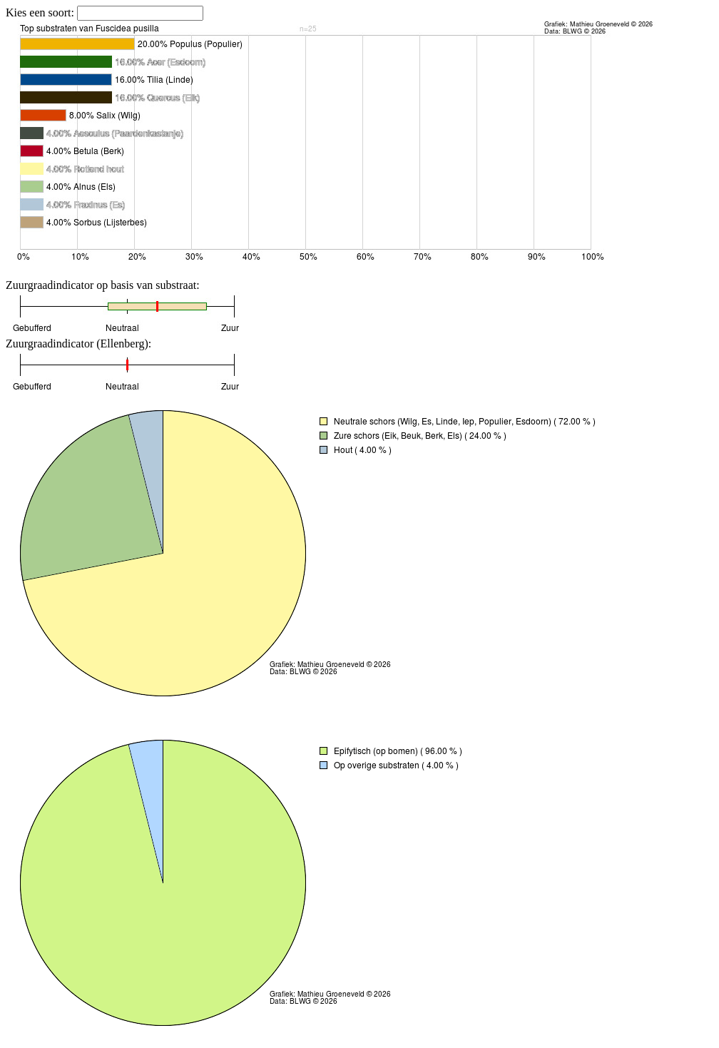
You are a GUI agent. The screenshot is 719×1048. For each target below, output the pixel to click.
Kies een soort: (41, 12)
